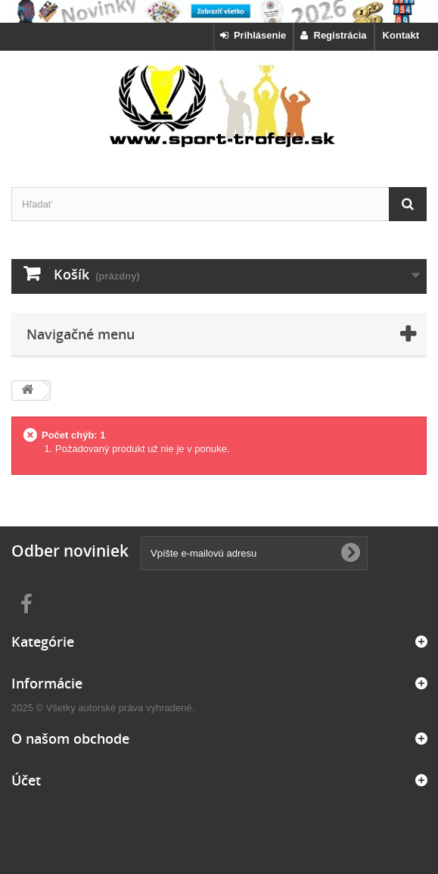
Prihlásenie (253, 35)
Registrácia (333, 35)
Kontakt (401, 35)
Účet (26, 780)
